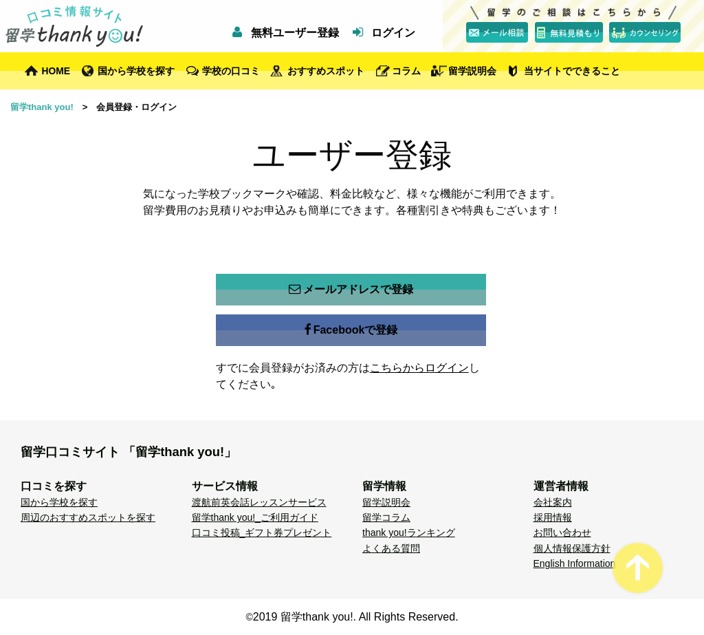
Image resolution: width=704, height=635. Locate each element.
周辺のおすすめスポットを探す (88, 517)
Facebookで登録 (351, 330)
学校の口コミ (231, 70)
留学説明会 (472, 70)
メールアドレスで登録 (351, 289)
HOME (56, 70)
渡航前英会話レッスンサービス (259, 502)
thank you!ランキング (408, 532)
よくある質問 (391, 548)
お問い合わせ (562, 532)
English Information (575, 563)
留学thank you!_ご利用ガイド (255, 517)
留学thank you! (42, 107)
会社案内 (553, 502)
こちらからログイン (419, 368)
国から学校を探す (136, 70)
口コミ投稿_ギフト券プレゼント (262, 532)
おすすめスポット (325, 70)
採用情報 (553, 517)
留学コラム (386, 517)
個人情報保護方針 (572, 548)
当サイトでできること (572, 70)
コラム (406, 70)
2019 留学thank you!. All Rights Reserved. (356, 617)
